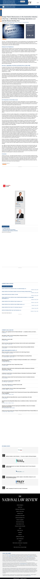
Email (18, 203)
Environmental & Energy (20, 521)
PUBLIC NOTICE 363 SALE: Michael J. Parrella (10, 294)
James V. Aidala (5, 336)
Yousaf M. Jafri (10, 344)
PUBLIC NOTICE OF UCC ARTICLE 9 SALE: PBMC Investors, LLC (13, 304)
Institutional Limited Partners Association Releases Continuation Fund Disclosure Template (19, 373)
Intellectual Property (29, 27)
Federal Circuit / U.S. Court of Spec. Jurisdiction (30, 30)
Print (28, 35)
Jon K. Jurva (4, 374)
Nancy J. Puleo (5, 385)
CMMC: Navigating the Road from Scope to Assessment (16, 488)
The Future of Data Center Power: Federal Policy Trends (12, 364)
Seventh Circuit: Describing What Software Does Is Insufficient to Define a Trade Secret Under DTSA (19, 401)
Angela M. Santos (11, 356)
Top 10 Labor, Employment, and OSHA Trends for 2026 (12, 384)
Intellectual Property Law (20, 536)
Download (31, 35)
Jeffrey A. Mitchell (5, 365)
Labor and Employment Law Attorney (8, 229)
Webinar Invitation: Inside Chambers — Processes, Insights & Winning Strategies (21, 456)
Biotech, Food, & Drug (20, 511)
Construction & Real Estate (20, 515)
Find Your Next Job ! (5, 226)
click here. (29, 575)
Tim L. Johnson (5, 344)
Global (20, 528)
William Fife (4, 332)
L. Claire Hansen (10, 336)
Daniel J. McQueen (5, 370)
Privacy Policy (13, 555)
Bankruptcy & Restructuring (20, 509)
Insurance (20, 534)
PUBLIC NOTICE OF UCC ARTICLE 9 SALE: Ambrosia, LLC (12, 301)
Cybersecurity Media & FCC (20, 517)
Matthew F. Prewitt (11, 394)
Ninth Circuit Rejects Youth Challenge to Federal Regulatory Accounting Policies (17, 355)
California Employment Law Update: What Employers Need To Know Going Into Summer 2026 (20, 466)
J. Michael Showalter (6, 356)
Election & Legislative (20, 519)
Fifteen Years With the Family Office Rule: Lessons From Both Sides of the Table (17, 397)
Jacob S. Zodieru (6, 22)
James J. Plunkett (5, 340)
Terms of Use (8, 555)
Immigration (20, 532)
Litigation (20, 540)
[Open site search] (36, 6)
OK (19, 1)
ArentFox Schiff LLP (18, 22)
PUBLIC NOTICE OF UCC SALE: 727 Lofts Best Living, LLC (12, 307)
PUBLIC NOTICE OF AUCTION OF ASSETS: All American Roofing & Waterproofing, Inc (17, 291)
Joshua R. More (5, 411)
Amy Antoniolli (11, 389)
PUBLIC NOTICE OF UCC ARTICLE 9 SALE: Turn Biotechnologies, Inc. (14, 288)
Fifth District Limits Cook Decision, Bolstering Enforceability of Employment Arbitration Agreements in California (18, 369)
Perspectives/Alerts (25, 22)
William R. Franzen (10, 411)
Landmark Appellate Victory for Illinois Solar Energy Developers (14, 388)
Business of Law (20, 513)
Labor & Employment (20, 538)
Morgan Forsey (5, 361)
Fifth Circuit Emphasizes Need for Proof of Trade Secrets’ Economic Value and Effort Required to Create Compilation (20, 393)
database (9, 556)
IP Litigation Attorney (6, 228)
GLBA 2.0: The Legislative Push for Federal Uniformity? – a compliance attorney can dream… (19, 331)
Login (38, 2)
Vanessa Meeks (9, 374)
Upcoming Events (6, 446)
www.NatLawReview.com (30, 556)
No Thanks (22, 1)
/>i (33, 35)
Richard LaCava (12, 22)
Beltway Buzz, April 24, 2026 (7, 339)
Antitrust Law (20, 507)
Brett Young (9, 361)
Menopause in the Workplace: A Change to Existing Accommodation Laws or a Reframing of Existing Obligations (19, 360)
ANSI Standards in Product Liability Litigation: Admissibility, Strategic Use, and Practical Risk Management (21, 477)
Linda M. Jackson (5, 394)
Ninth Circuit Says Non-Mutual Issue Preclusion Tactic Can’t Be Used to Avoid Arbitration (18, 343)
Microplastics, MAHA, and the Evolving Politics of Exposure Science (14, 335)
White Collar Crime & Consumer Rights (20, 547)
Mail (29, 35)
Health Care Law (20, 530)
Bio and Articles (18, 206)
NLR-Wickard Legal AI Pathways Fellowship (10, 230)
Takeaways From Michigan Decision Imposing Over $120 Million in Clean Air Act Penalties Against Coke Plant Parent (18, 406)
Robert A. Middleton (5, 389)
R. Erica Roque (5, 381)
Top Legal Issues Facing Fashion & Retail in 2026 (11, 380)
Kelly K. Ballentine (10, 385)
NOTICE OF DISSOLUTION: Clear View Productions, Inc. (11, 310)
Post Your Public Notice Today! (7, 286)
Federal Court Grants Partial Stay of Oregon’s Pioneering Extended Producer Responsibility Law (20, 410)
